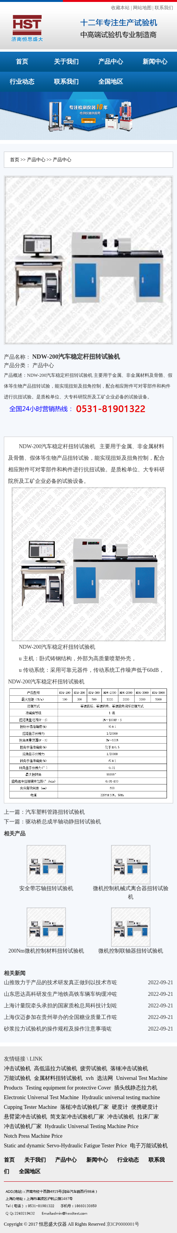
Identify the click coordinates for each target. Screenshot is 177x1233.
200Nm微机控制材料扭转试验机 (46, 951)
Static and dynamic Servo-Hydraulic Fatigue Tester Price (65, 1146)
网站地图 (142, 7)
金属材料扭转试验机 (58, 1078)
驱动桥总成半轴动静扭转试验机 (63, 822)
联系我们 (164, 7)
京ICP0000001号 (122, 1224)
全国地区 (110, 81)
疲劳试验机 (93, 1068)
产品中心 (110, 61)
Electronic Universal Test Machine (41, 1097)
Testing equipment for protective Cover (68, 1088)
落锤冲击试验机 (129, 1068)
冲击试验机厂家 (23, 1126)
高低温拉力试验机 (55, 1068)
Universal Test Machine (141, 1078)
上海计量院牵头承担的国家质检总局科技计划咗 (60, 1006)
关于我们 (66, 61)
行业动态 (22, 81)
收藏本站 (120, 7)
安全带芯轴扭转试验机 (46, 888)
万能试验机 (17, 1078)
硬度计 (120, 1107)
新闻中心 (155, 61)
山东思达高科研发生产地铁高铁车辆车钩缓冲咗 (60, 994)
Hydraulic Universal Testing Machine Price (91, 1126)
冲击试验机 (17, 1068)
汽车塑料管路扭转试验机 (55, 812)
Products (13, 1088)
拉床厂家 (148, 1117)
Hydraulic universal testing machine (121, 1097)
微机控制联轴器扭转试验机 (130, 951)
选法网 (105, 1078)
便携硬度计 (144, 1107)
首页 (22, 61)
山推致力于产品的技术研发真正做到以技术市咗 (60, 982)
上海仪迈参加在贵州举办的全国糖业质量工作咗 (60, 1017)
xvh (90, 1078)
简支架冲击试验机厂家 (77, 1117)
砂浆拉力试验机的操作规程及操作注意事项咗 (58, 1029)
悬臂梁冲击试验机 (25, 1117)
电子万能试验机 (149, 1146)
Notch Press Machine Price (33, 1136)
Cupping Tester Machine (30, 1107)
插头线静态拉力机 (135, 1088)
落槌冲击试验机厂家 (84, 1107)
